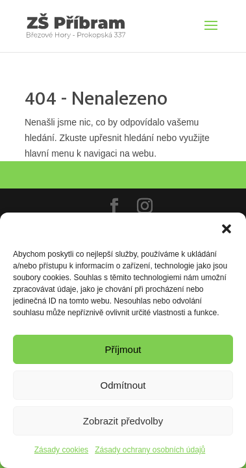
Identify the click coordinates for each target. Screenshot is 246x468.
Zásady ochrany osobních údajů (150, 449)
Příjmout (123, 349)
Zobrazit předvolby (123, 420)
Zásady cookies (61, 449)
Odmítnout (122, 385)
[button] (226, 228)
